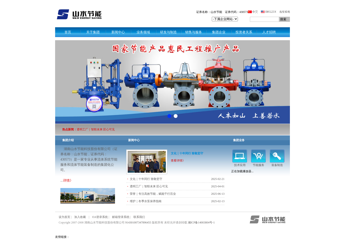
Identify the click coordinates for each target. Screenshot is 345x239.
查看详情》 (178, 160)
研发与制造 (168, 32)
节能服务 (258, 163)
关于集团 (93, 32)
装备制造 (277, 163)
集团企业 (218, 32)
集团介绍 (68, 140)
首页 (67, 32)
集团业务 (239, 140)
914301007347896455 (138, 222)
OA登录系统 (100, 217)
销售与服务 (193, 32)
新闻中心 (118, 32)
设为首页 (64, 217)
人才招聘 (269, 32)
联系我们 (139, 217)
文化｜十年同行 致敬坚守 (187, 153)
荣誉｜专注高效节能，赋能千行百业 (153, 193)
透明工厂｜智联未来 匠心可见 (96, 129)
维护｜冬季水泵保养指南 (145, 201)
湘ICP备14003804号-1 (201, 222)
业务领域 (143, 32)
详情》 (68, 180)
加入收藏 (80, 217)
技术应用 (239, 163)
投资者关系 (244, 32)
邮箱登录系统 (120, 217)
